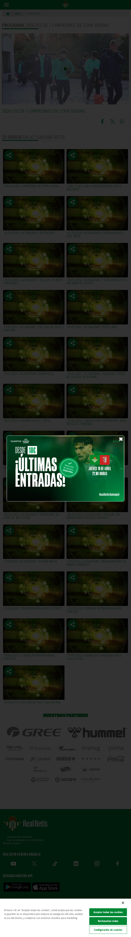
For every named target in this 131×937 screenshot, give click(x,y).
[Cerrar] (123, 903)
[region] (65, 918)
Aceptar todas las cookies (108, 912)
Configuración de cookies (108, 929)
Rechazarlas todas (108, 921)
